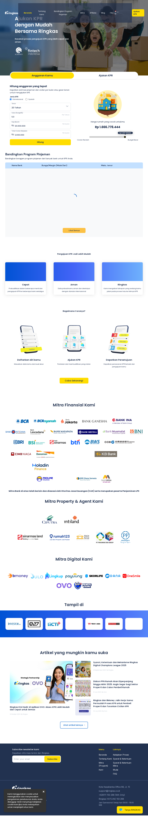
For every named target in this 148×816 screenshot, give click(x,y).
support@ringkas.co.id (109, 791)
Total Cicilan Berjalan (19, 131)
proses (119, 292)
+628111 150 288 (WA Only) (112, 795)
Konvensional (18, 99)
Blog (108, 4)
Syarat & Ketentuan (122, 759)
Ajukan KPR (138, 4)
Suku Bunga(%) (17, 113)
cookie (29, 794)
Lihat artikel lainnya (73, 725)
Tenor (14, 103)
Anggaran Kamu (42, 75)
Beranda (26, 4)
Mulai (115, 770)
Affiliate (97, 4)
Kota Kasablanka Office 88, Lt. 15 (114, 787)
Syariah (31, 99)
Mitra (87, 4)
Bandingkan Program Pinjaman (65, 4)
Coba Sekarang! (74, 381)
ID (120, 4)
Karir (101, 770)
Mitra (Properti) (103, 765)
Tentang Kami (41, 4)
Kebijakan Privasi (121, 755)
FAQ (116, 4)
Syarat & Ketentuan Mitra (122, 765)
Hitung (40, 142)
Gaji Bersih (15, 122)
